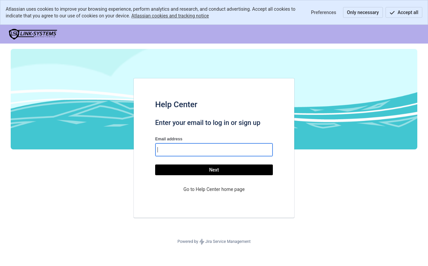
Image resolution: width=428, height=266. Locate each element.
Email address (168, 139)
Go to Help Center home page (213, 189)
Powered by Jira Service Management (214, 242)
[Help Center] (33, 34)
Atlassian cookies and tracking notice (170, 15)
